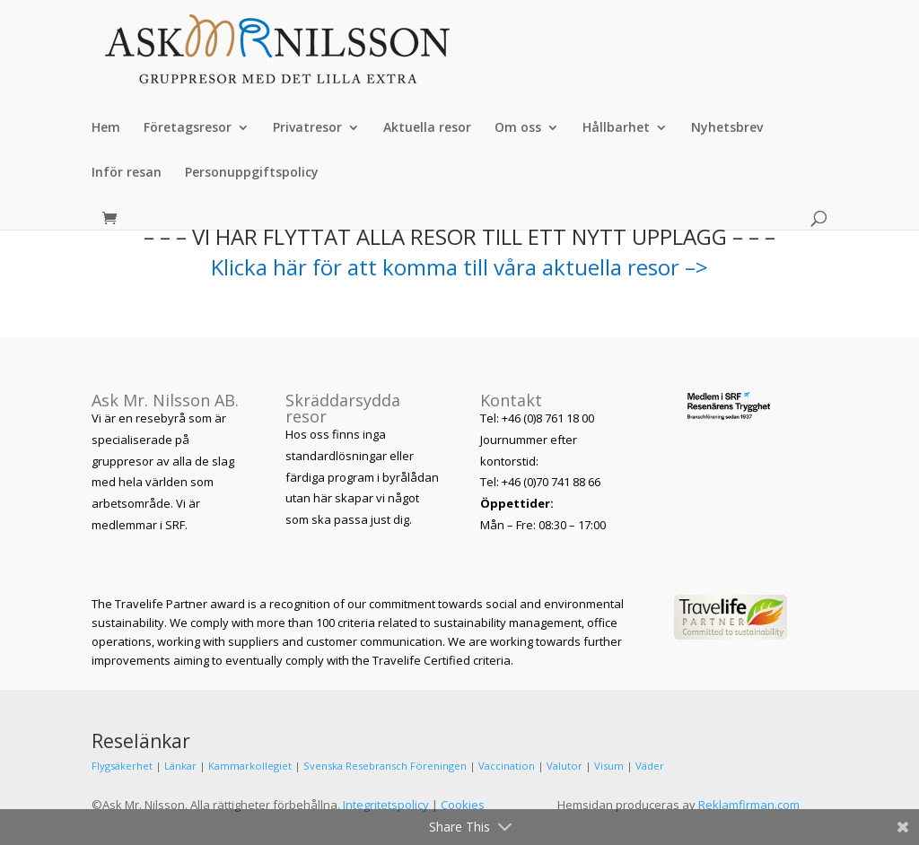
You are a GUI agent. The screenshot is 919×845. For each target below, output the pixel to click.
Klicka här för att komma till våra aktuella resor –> (459, 267)
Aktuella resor (427, 128)
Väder (649, 765)
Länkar (180, 765)
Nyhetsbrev (727, 128)
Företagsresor (188, 128)
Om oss (518, 128)
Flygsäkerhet (122, 765)
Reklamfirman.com (749, 805)
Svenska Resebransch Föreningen (385, 765)
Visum (609, 765)
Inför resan (127, 173)
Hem (106, 128)
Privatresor (307, 128)
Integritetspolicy (386, 805)
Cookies (463, 805)
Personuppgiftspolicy (252, 173)
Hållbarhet (616, 128)
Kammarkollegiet (250, 765)
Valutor (564, 765)
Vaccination (506, 765)
